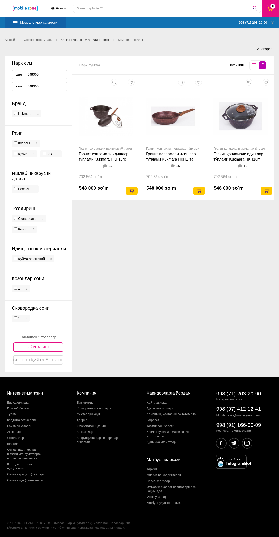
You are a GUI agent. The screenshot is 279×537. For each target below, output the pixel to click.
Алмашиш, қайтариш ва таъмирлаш (172, 414)
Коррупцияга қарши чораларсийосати (97, 440)
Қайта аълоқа (157, 402)
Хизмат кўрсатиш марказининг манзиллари (168, 434)
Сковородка (26, 218)
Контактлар (85, 432)
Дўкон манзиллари (160, 408)
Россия (23, 189)
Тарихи (152, 469)
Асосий (10, 39)
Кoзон (22, 229)
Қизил (22, 154)
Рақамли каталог (19, 426)
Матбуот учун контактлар (164, 503)
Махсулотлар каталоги (38, 22)
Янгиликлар (15, 438)
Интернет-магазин (25, 393)
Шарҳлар (13, 443)
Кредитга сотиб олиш (22, 420)
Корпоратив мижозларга (94, 408)
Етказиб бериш (18, 408)
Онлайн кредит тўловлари (26, 474)
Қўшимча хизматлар (161, 442)
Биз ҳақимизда (18, 402)
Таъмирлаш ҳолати (160, 426)
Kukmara (25, 113)
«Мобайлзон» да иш (91, 426)
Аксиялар (14, 432)
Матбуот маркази (163, 459)
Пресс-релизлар (158, 481)
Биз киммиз (85, 402)
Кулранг (23, 143)
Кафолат (153, 420)
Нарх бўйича (89, 65)
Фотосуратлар (157, 497)
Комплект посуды (131, 39)
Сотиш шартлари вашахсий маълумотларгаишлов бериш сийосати (24, 454)
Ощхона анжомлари (39, 39)
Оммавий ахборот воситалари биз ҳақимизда (171, 489)
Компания (86, 393)
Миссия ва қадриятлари (164, 475)
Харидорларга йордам (169, 393)
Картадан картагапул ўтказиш (19, 466)
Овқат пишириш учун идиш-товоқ (85, 39)
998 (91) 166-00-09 (238, 425)
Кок (49, 154)
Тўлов (11, 414)
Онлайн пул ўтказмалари (25, 480)
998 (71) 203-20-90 (238, 394)
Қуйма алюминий (31, 259)
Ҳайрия (82, 420)
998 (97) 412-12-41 (238, 409)
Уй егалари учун (88, 414)
